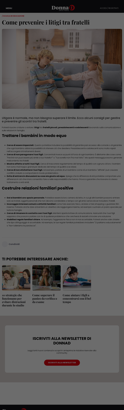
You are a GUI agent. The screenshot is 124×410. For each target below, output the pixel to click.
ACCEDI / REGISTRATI (109, 8)
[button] (7, 8)
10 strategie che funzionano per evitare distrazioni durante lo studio (13, 300)
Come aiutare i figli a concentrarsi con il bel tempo (77, 298)
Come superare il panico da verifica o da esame (44, 298)
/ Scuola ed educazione (13, 16)
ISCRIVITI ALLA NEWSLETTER (62, 362)
